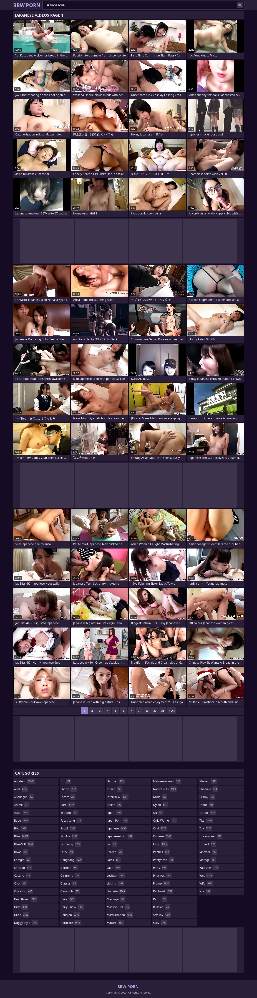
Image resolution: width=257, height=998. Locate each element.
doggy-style (26, 922)
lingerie (116, 891)
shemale (208, 789)
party (160, 867)
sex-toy (162, 915)
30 (154, 710)
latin (114, 867)
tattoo (207, 812)
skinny (207, 797)
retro (160, 899)
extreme (69, 812)
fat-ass (69, 836)
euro (68, 804)
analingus (24, 797)
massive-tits (118, 907)
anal (21, 789)
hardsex (116, 781)
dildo (21, 915)
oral (160, 828)
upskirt (207, 844)
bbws (21, 852)
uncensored (210, 836)
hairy (68, 899)
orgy (160, 844)
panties (161, 852)
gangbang (72, 860)
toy (205, 828)
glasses (69, 883)
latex (114, 860)
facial (68, 828)
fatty (67, 852)
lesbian (116, 875)
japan (114, 812)
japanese (117, 828)
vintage (207, 860)
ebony (69, 789)
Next (171, 710)
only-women (165, 820)
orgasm (162, 836)
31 (162, 710)
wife (206, 883)
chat (20, 883)
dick (21, 907)
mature (115, 922)
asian (21, 812)
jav (112, 844)
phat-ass (162, 875)
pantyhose (163, 860)
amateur (24, 781)
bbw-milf (24, 844)
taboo (206, 804)
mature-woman (167, 781)
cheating (23, 891)
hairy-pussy (72, 907)
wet (206, 875)
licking (115, 883)
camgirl (22, 860)
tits (206, 820)
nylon (160, 804)
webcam (209, 867)
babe (21, 820)
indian (114, 789)
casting (22, 875)
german (69, 867)
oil (158, 812)
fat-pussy (71, 844)
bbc (20, 828)
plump (161, 883)
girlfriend (70, 875)
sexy (160, 922)
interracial (117, 797)
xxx (205, 891)
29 (147, 710)
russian (161, 907)
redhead (163, 891)
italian (114, 804)
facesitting (71, 820)
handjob (70, 915)
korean (115, 852)
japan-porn (117, 820)
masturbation (120, 915)
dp (66, 781)
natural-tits (165, 789)
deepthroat (25, 899)
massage (116, 899)
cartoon (23, 867)
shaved (208, 781)
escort (68, 797)
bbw (21, 836)
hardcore (71, 922)
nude (160, 797)
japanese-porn (120, 836)
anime (21, 804)
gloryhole (70, 891)
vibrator (208, 852)
